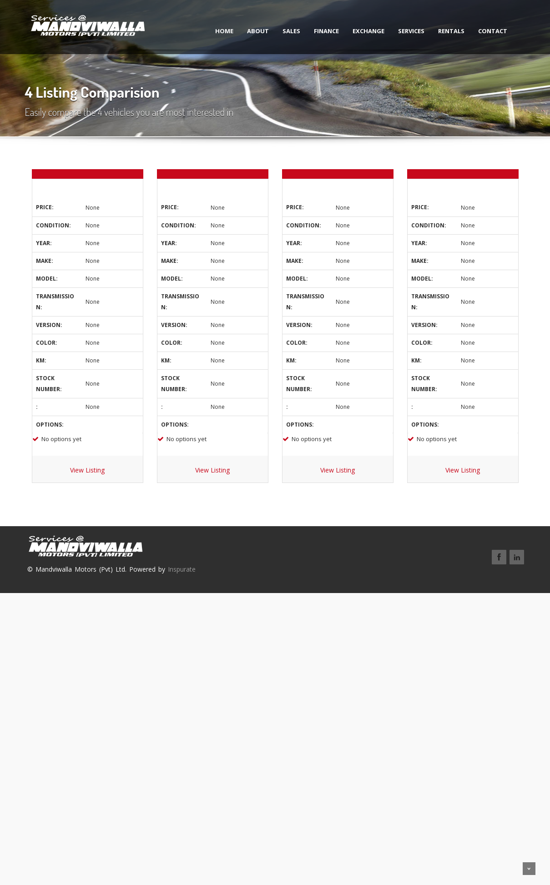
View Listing (87, 470)
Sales (283, 31)
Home (216, 31)
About (250, 31)
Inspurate (182, 569)
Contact (484, 31)
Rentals (443, 31)
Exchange (360, 31)
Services (403, 31)
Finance (318, 31)
